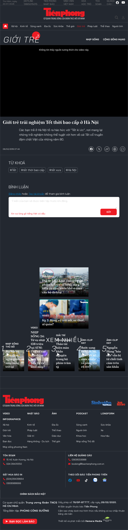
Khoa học (81, 435)
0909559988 (79, 459)
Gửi (108, 212)
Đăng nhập (14, 193)
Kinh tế (24, 26)
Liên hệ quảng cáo (80, 455)
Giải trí (60, 335)
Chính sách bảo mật (33, 494)
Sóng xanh (35, 26)
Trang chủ (5, 26)
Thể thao (105, 26)
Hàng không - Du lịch (38, 441)
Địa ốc (47, 26)
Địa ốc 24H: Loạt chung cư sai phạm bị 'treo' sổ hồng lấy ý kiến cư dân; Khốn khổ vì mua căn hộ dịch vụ (62, 286)
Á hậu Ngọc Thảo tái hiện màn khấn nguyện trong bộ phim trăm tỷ (63, 353)
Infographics (12, 419)
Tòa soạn (9, 455)
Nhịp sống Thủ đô (12, 345)
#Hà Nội (71, 170)
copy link (107, 149)
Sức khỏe (59, 26)
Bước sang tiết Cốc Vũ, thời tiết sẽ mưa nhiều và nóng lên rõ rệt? (89, 357)
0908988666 (13, 483)
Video (45, 315)
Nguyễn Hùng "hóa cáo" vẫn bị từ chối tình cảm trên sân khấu (114, 357)
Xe (102, 430)
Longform (107, 413)
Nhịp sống (92, 39)
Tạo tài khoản (36, 193)
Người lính (117, 26)
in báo (114, 149)
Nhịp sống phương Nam (15, 446)
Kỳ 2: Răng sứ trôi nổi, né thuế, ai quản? (63, 322)
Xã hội (14, 26)
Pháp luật (93, 26)
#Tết (13, 170)
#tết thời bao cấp (32, 170)
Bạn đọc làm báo (19, 521)
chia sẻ (91, 149)
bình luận (122, 149)
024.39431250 (14, 463)
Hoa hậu (105, 435)
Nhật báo (33, 413)
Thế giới (70, 26)
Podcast (82, 413)
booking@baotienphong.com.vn (88, 463)
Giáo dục (56, 435)
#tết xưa (55, 170)
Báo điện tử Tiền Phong (64, 14)
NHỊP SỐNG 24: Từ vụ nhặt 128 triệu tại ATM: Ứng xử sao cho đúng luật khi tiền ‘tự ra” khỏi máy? (38, 349)
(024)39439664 (15, 478)
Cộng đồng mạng (114, 39)
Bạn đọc (7, 441)
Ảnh (54, 413)
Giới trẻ (81, 26)
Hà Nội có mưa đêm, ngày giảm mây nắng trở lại (13, 359)
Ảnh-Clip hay (87, 341)
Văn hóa (7, 435)
